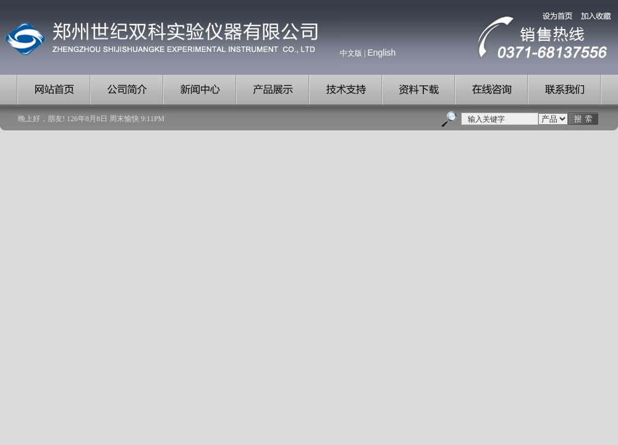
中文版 (351, 53)
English (381, 52)
